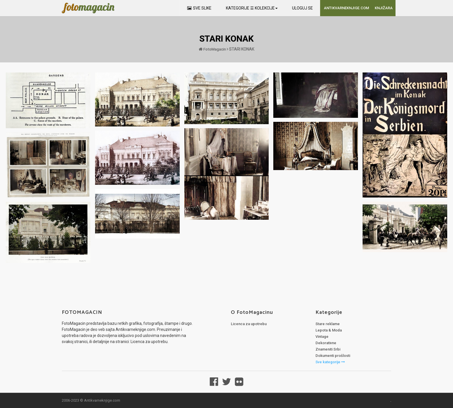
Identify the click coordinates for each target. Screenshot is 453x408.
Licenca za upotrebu (249, 324)
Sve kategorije (330, 362)
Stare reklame (327, 324)
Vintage (321, 336)
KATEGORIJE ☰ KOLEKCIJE (252, 8)
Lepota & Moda (328, 330)
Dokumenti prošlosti (332, 355)
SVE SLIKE (199, 8)
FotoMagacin (212, 49)
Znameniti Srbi (327, 349)
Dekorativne (325, 343)
